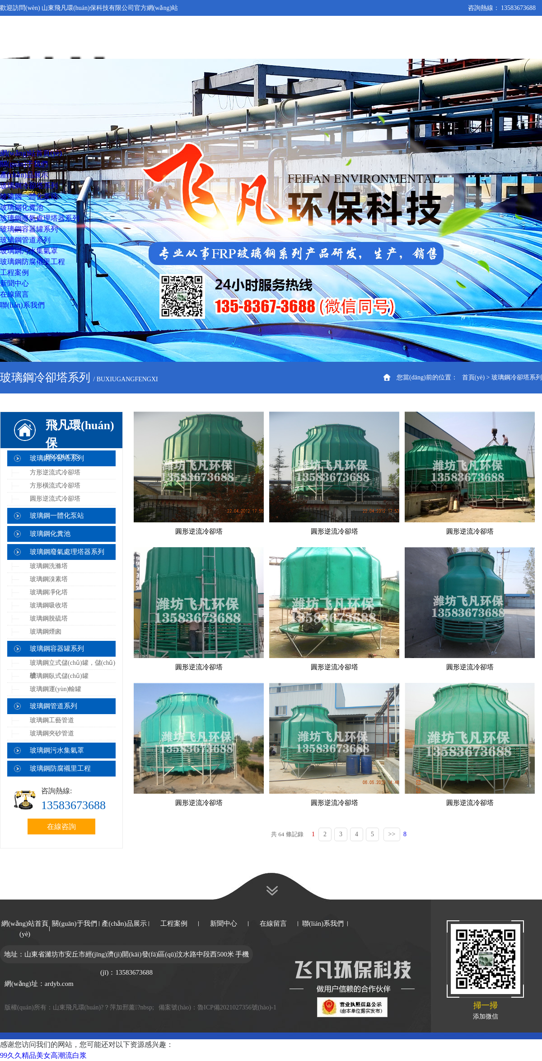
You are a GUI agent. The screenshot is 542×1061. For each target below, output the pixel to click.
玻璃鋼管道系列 (53, 706)
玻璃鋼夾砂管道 (52, 733)
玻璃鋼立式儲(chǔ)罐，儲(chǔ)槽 (72, 669)
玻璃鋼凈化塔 (49, 592)
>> (392, 834)
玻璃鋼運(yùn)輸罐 (55, 689)
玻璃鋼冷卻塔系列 (516, 377)
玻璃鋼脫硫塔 (49, 618)
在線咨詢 (61, 826)
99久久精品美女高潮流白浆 (43, 1055)
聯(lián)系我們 (323, 923)
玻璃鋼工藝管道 (52, 720)
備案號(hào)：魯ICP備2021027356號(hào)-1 (217, 1007)
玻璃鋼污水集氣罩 (57, 750)
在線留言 (273, 923)
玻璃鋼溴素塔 (49, 579)
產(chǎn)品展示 (124, 923)
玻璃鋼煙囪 (45, 631)
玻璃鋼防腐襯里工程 (60, 768)
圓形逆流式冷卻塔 (55, 498)
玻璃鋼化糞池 (50, 533)
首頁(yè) (473, 377)
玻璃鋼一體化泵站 (57, 515)
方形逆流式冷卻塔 (55, 472)
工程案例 (173, 923)
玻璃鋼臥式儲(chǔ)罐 (59, 676)
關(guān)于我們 (74, 923)
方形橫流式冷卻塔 (55, 485)
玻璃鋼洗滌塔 (49, 566)
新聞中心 (223, 923)
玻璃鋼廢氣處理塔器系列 (67, 551)
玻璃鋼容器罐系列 (57, 648)
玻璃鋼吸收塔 (49, 605)
